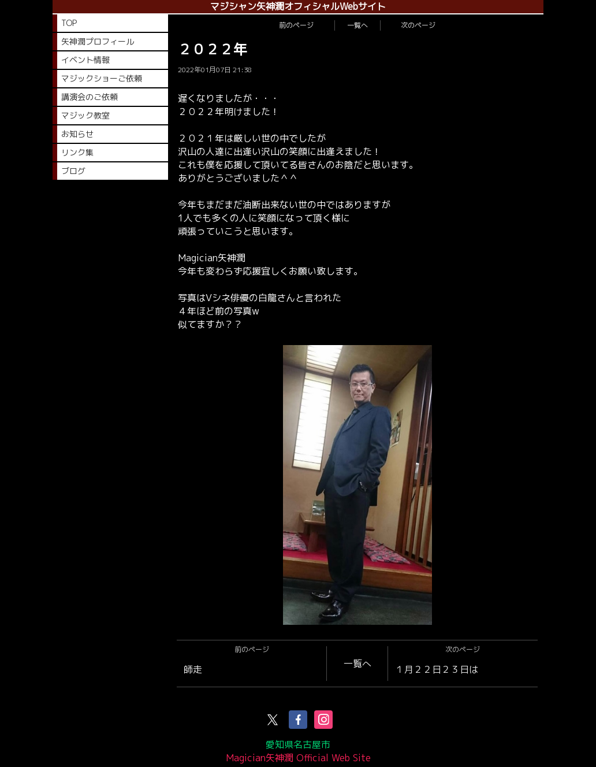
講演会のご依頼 (89, 96)
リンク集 (77, 152)
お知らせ (77, 133)
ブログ (73, 170)
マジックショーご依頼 (101, 78)
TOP (69, 22)
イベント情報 (85, 59)
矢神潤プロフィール (97, 41)
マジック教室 (85, 115)
